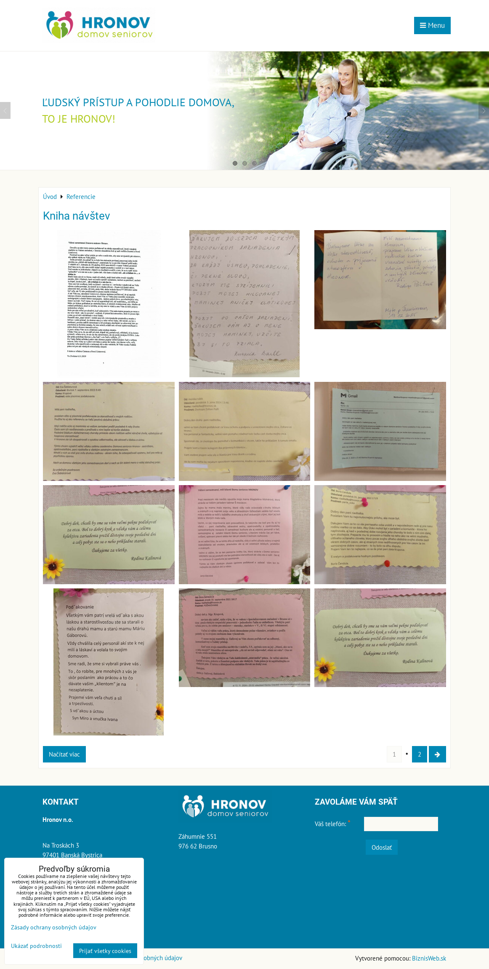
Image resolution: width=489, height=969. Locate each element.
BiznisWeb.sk (429, 958)
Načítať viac (64, 754)
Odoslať (382, 847)
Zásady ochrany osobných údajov (53, 927)
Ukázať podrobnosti (36, 945)
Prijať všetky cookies (105, 951)
